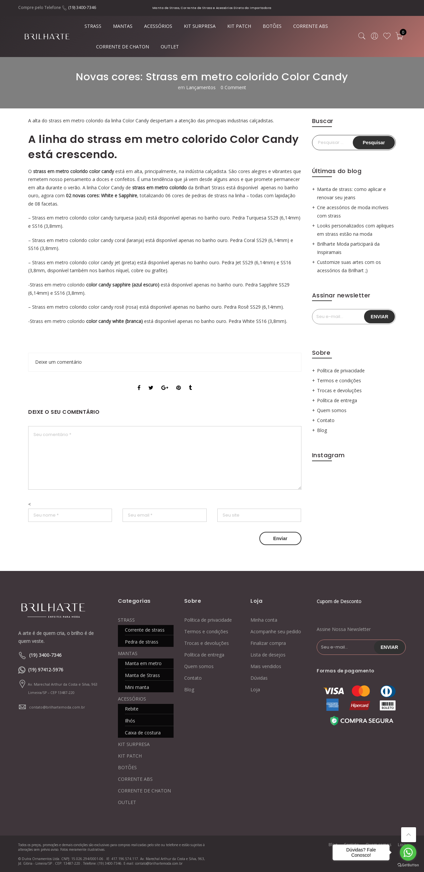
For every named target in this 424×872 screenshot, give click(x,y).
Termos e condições (339, 380)
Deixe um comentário (58, 362)
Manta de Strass (142, 675)
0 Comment (233, 87)
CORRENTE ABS (310, 26)
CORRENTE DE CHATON (122, 46)
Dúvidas (259, 678)
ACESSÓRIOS (158, 26)
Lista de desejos (268, 655)
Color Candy (111, 187)
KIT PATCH (239, 26)
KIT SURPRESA (200, 26)
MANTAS (122, 26)
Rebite (131, 709)
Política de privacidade (341, 370)
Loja (255, 689)
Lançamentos (201, 87)
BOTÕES (272, 26)
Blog (322, 430)
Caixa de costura (143, 732)
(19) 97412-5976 (45, 669)
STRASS (92, 26)
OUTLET (170, 46)
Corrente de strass (145, 630)
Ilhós (130, 720)
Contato (326, 420)
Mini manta (137, 687)
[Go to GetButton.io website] (408, 865)
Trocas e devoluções (339, 390)
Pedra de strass (141, 642)
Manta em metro (143, 663)
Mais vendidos (265, 666)
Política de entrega (337, 400)
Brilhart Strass (210, 187)
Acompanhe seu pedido (275, 631)
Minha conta (263, 620)
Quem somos (331, 410)
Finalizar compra (268, 643)
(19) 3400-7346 (82, 7)
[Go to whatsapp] (408, 852)
